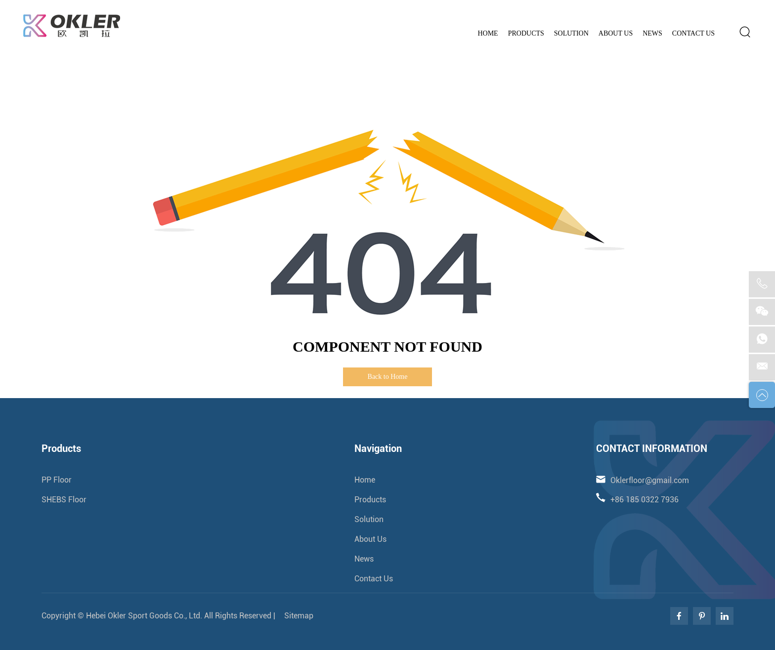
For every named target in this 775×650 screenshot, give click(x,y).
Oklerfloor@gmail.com (704, 7)
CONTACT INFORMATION (651, 448)
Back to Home (388, 376)
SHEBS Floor (64, 499)
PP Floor (57, 480)
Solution (571, 33)
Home (487, 33)
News (652, 33)
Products (526, 33)
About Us (616, 33)
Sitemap (297, 615)
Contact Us (693, 33)
